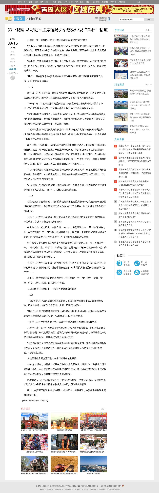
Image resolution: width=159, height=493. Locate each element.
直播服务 (105, 2)
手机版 (137, 2)
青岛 (31, 2)
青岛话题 (119, 30)
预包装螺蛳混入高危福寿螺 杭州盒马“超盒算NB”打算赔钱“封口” (134, 183)
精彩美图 (25, 408)
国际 (47, 2)
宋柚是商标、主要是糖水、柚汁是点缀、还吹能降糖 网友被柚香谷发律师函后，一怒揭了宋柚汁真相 (135, 149)
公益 (65, 2)
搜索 (149, 19)
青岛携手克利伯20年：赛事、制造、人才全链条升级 (140, 129)
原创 (25, 2)
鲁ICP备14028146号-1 (43, 486)
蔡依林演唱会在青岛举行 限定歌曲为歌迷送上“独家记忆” (135, 215)
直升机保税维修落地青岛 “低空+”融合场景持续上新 (140, 117)
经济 (71, 2)
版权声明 (102, 489)
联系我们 (93, 489)
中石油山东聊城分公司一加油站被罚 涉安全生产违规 (134, 223)
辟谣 (60, 2)
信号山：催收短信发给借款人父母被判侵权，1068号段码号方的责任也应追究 (135, 161)
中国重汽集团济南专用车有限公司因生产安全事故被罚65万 (134, 243)
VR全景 (113, 2)
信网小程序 (136, 265)
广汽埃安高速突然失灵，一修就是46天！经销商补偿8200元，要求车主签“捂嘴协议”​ (135, 205)
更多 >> (104, 409)
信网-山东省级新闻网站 (9, 18)
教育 (81, 2)
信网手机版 (121, 265)
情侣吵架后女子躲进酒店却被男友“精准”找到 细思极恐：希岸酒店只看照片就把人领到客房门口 (135, 233)
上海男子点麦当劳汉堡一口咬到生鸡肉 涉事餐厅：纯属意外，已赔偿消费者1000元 (135, 173)
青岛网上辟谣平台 (121, 274)
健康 (87, 2)
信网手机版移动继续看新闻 (103, 19)
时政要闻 (35, 18)
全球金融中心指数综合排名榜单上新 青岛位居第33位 (140, 105)
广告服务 (77, 489)
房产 (76, 2)
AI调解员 (136, 274)
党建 (54, 2)
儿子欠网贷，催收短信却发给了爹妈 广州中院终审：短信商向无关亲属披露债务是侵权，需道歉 (134, 193)
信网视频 (96, 2)
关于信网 (68, 489)
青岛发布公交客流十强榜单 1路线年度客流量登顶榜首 (140, 51)
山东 (36, 2)
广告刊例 (121, 2)
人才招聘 (85, 489)
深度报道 (119, 84)
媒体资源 (50, 489)
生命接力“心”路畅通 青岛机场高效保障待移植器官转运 (140, 39)
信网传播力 (59, 489)
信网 (20, 2)
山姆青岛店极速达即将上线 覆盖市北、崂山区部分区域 (140, 75)
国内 (41, 2)
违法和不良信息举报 (113, 489)
